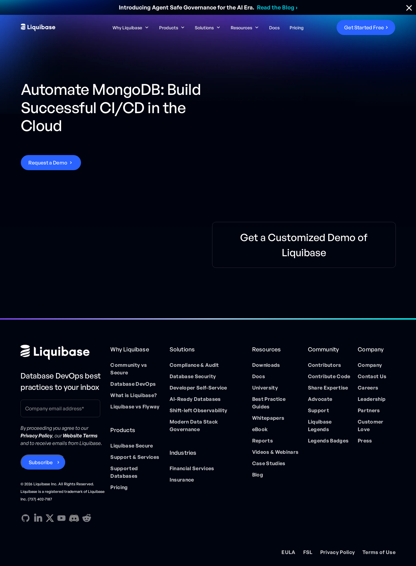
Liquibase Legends (320, 425)
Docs (274, 27)
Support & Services (134, 457)
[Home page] (62, 352)
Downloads (266, 365)
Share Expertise (328, 387)
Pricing (296, 27)
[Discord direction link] (74, 518)
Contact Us (372, 376)
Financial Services (192, 468)
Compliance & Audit (194, 365)
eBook (260, 429)
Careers (368, 387)
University (265, 387)
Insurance (182, 479)
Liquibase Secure (131, 445)
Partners (369, 410)
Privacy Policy (337, 552)
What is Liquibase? (133, 395)
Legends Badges (328, 440)
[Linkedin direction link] (38, 518)
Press (365, 440)
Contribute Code (329, 376)
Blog (257, 474)
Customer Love (371, 425)
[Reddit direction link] (87, 518)
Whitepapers (268, 418)
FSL (308, 552)
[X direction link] (50, 518)
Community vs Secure (128, 369)
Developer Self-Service (198, 387)
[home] (60, 27)
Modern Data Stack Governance (194, 425)
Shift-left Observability (199, 410)
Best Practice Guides (269, 403)
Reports (262, 440)
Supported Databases (124, 472)
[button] (130, 27)
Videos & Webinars (275, 452)
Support (318, 410)
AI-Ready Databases (195, 399)
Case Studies (269, 463)
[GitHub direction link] (25, 518)
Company (370, 365)
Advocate (320, 399)
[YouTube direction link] (61, 518)
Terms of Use (379, 552)
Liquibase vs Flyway (134, 406)
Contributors (324, 365)
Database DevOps (133, 384)
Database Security (193, 376)
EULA (288, 552)
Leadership (371, 399)
